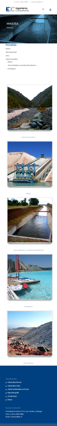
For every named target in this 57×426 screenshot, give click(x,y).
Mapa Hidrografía (13, 393)
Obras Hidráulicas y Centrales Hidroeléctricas (22, 65)
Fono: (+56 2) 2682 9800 (15, 414)
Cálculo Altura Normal (14, 382)
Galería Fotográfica (12, 59)
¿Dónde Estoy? (12, 396)
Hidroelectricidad (11, 52)
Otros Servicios (28, 363)
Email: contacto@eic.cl (14, 417)
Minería (8, 49)
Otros (7, 56)
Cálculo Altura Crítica (14, 386)
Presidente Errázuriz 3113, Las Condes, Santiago (24, 411)
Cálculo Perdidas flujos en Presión (18, 389)
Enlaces (10, 400)
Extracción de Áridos (28, 137)
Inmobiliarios (12, 69)
